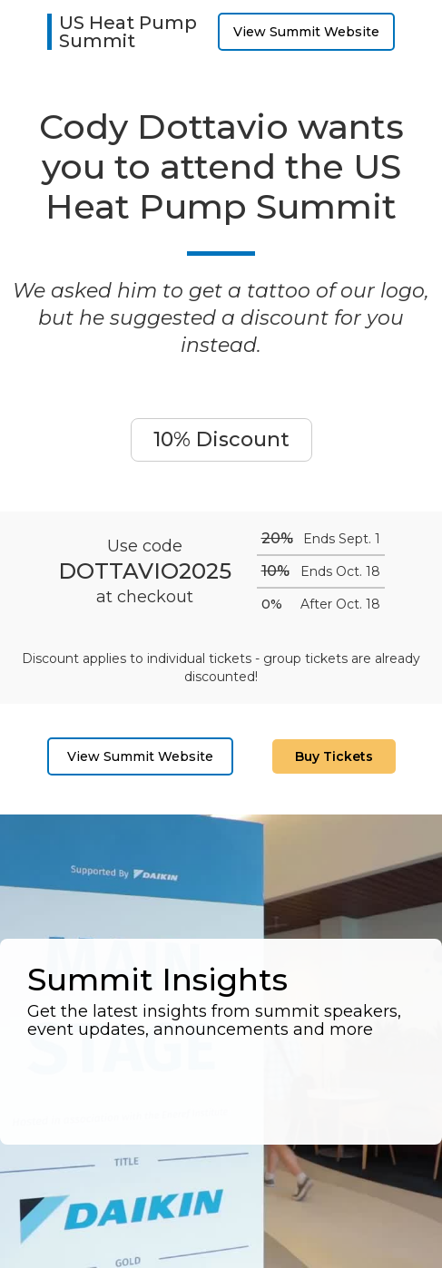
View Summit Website (306, 32)
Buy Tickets (334, 756)
